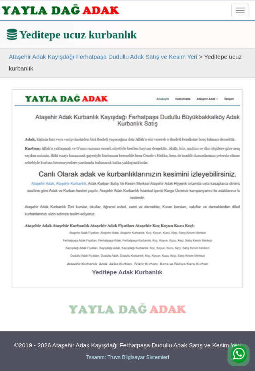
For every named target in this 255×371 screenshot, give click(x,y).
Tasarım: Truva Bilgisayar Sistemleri (127, 357)
